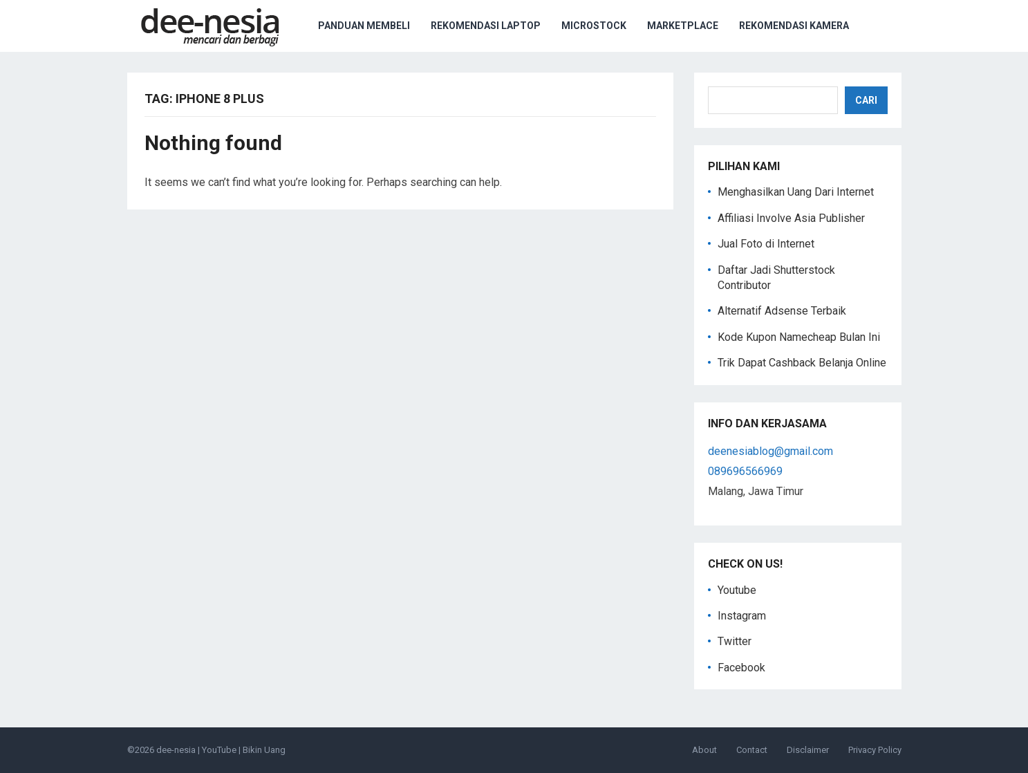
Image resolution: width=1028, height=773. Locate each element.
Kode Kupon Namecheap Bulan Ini (799, 337)
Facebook (741, 667)
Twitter (734, 641)
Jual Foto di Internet (766, 243)
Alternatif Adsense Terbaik (782, 310)
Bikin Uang (264, 750)
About (704, 750)
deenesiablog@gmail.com (770, 451)
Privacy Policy (874, 750)
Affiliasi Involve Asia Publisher (791, 218)
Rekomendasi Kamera (794, 25)
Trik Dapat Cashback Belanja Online (802, 362)
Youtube (737, 590)
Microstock (593, 25)
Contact (751, 750)
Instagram (742, 615)
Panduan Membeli (364, 25)
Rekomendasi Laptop (486, 25)
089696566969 (745, 471)
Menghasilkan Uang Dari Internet (796, 191)
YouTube (219, 750)
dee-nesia (176, 750)
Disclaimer (808, 750)
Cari (866, 100)
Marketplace (682, 25)
